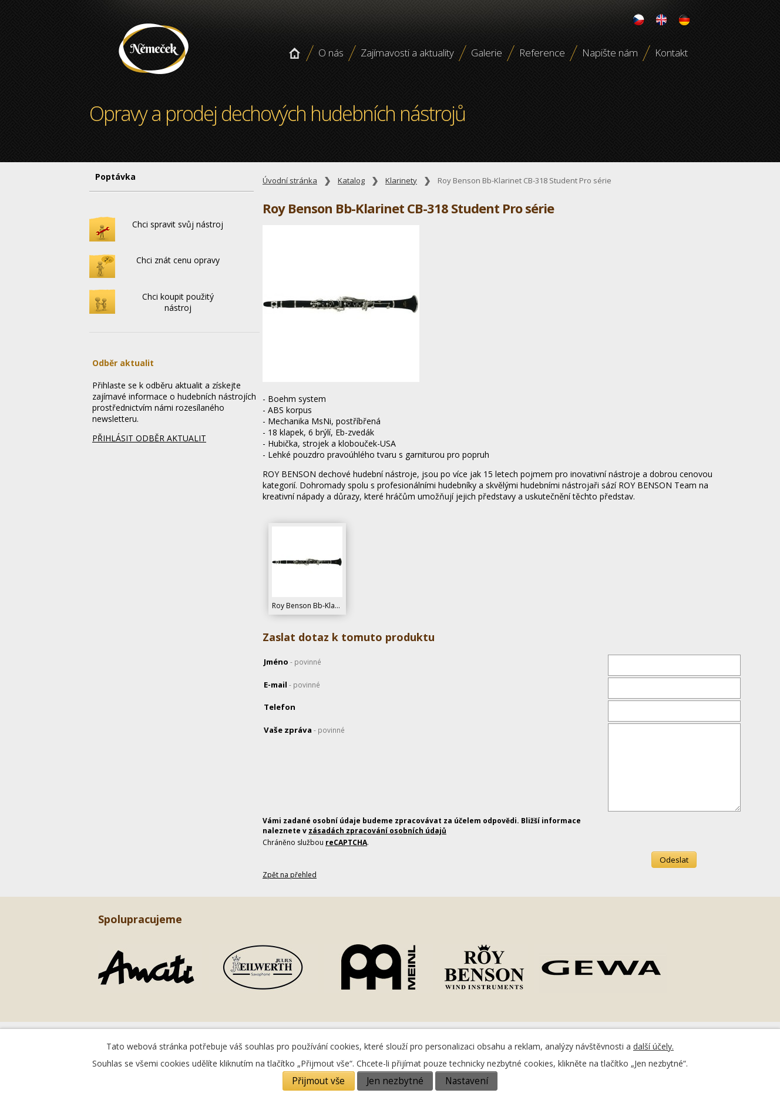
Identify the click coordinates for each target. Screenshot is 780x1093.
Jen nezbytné (395, 1081)
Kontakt (671, 52)
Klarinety (401, 181)
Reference (542, 52)
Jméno (292, 661)
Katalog (351, 181)
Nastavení (466, 1081)
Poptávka (115, 176)
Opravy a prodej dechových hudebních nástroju (154, 78)
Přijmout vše (318, 1081)
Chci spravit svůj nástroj (177, 224)
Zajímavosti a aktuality (407, 52)
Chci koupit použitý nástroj (178, 302)
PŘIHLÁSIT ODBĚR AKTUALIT (149, 438)
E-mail (292, 684)
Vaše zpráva (304, 730)
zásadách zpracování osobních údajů (377, 831)
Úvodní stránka (294, 53)
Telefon (279, 707)
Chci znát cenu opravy (178, 260)
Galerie (486, 52)
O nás (331, 52)
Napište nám (610, 52)
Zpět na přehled (290, 875)
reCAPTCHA (346, 842)
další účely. (653, 1046)
